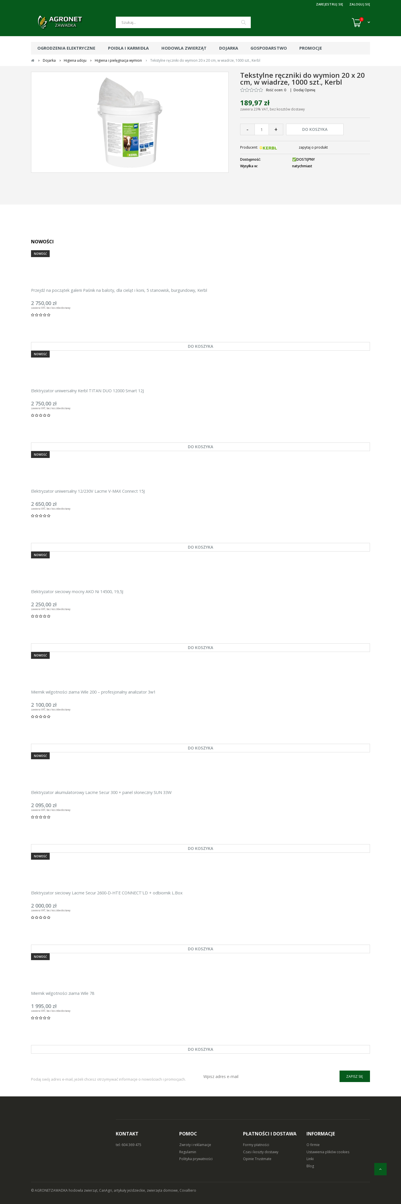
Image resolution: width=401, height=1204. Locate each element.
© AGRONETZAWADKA (50, 1190)
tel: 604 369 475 (128, 1144)
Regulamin (187, 1151)
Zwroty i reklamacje (195, 1144)
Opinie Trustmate (257, 1158)
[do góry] (380, 1169)
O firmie (313, 1144)
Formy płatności (256, 1144)
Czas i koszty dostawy (260, 1151)
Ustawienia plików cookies (327, 1151)
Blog (310, 1166)
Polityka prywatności (196, 1158)
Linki (310, 1158)
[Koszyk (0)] (361, 22)
